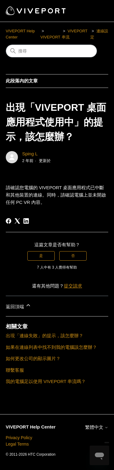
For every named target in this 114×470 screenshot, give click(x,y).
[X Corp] (17, 221)
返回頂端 (18, 305)
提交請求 (73, 285)
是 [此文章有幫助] (41, 256)
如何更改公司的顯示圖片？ (33, 358)
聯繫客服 (15, 370)
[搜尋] (51, 51)
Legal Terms (17, 444)
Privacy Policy (19, 437)
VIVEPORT (50, 37)
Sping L (30, 153)
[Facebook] (8, 221)
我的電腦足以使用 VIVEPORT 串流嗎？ (46, 381)
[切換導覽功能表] (97, 11)
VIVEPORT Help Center (31, 426)
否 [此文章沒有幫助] (73, 256)
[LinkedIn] (26, 221)
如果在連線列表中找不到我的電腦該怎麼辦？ (51, 347)
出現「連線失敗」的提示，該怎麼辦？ (44, 335)
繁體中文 (96, 427)
